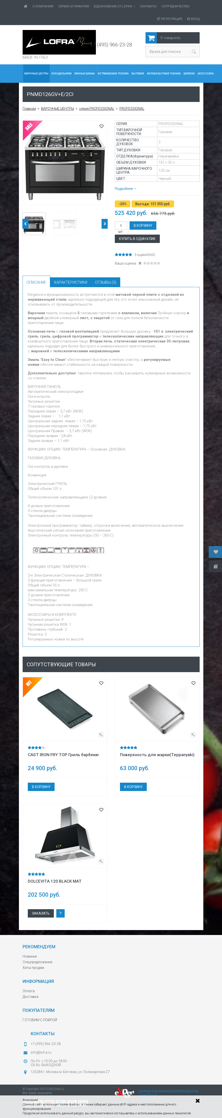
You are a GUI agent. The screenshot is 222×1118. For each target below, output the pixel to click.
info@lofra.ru (41, 1052)
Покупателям (39, 1010)
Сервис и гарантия (73, 6)
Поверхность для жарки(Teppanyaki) (157, 754)
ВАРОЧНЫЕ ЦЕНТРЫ (36, 73)
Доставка (30, 997)
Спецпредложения (37, 962)
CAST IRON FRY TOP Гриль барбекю (63, 754)
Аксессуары (206, 73)
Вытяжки (138, 73)
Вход (193, 19)
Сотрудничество (176, 6)
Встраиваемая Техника (113, 73)
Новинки (30, 956)
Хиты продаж (33, 968)
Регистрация (169, 19)
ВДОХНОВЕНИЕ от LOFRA (114, 6)
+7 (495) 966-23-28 (111, 45)
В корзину (143, 225)
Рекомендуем (39, 946)
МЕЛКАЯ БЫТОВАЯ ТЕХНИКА (164, 73)
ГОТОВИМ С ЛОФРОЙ (40, 1020)
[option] (65, 163)
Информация (38, 981)
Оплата (29, 991)
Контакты (148, 6)
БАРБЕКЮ (189, 73)
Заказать (41, 913)
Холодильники (61, 73)
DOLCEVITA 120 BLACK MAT (55, 881)
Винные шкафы (84, 73)
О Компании (42, 6)
